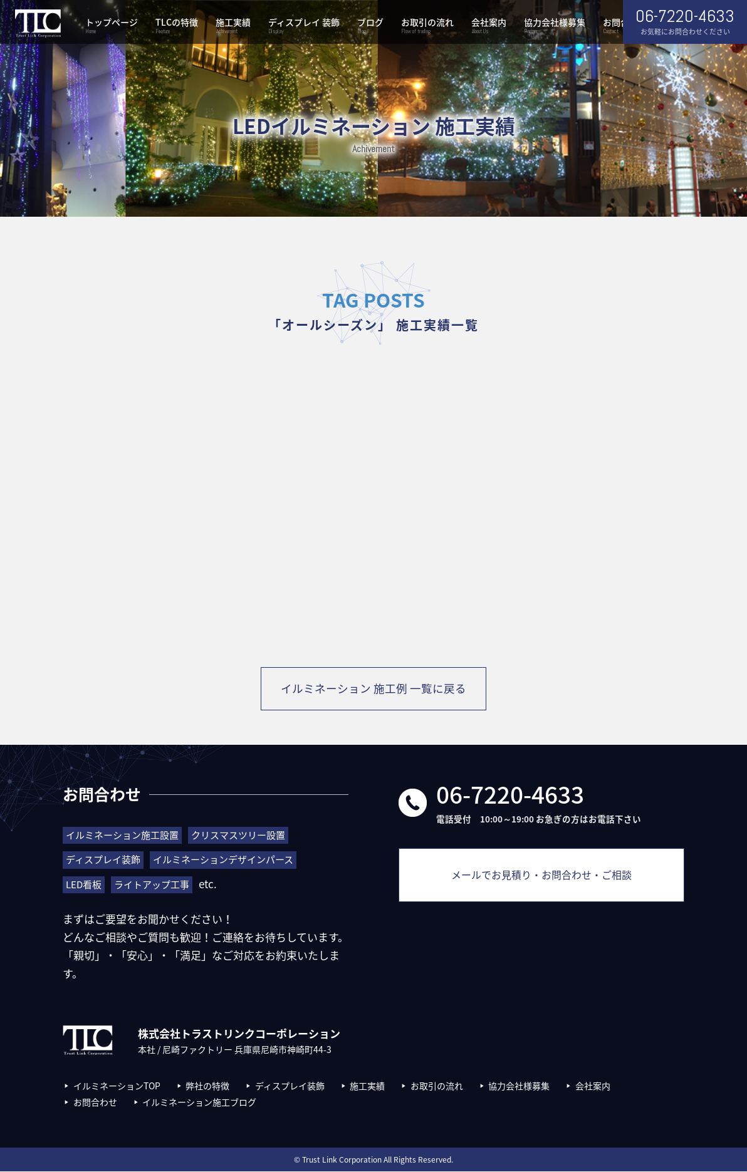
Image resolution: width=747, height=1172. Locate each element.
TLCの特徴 (176, 26)
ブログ (370, 26)
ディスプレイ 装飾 (304, 26)
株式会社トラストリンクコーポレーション (38, 23)
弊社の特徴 (207, 1086)
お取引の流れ (427, 26)
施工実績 (233, 26)
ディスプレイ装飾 (290, 1086)
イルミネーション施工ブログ (199, 1102)
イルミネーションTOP (116, 1086)
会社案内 (488, 26)
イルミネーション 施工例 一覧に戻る (373, 689)
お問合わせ (95, 1102)
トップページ (111, 26)
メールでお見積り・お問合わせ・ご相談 (541, 879)
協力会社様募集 (554, 26)
